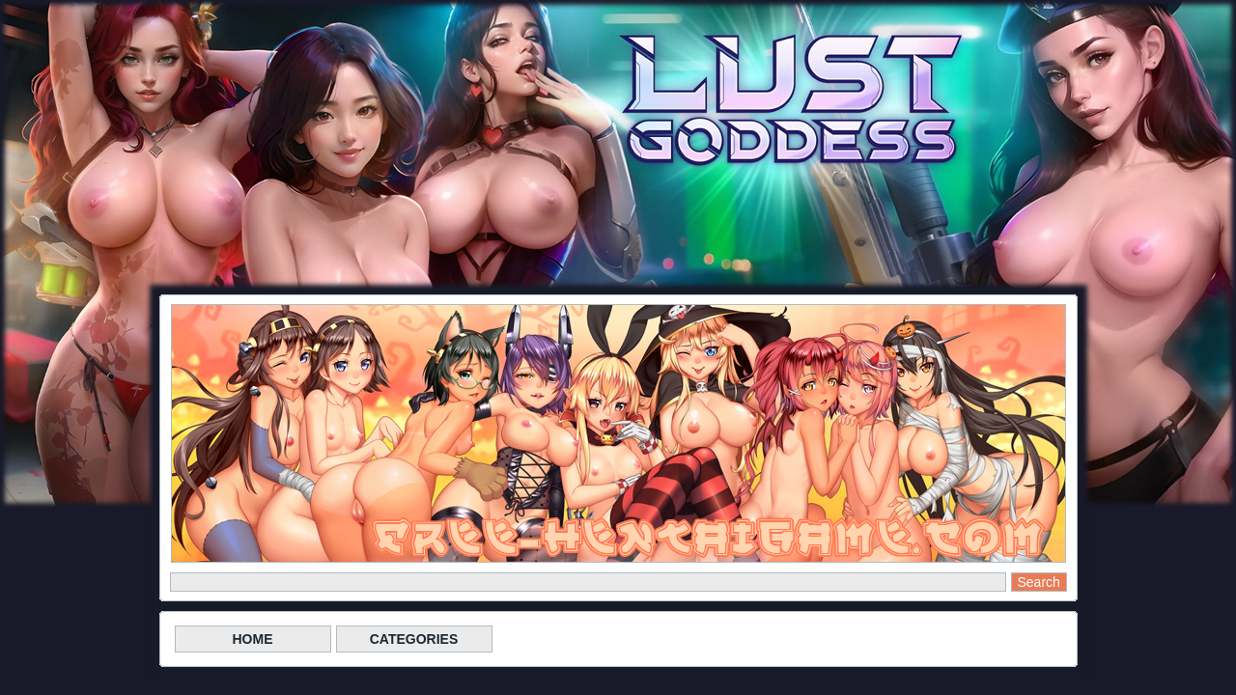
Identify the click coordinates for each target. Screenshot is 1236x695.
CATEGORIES (414, 639)
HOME (253, 639)
